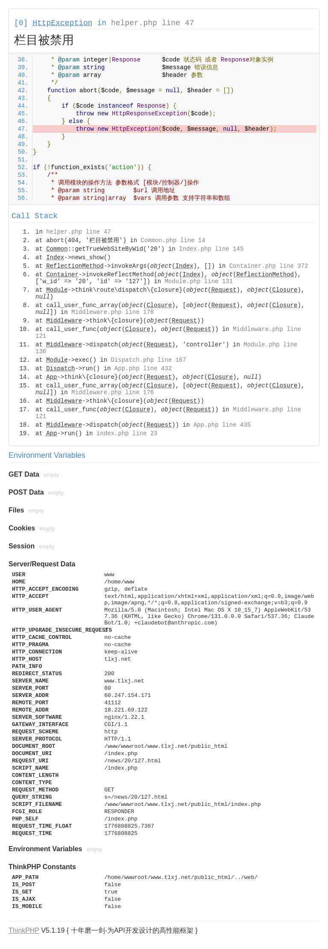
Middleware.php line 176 (112, 312)
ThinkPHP (24, 930)
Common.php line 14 (173, 240)
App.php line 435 (222, 425)
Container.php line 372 (268, 266)
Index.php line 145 (211, 249)
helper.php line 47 (152, 23)
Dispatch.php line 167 (148, 360)
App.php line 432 (143, 368)
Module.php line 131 (198, 281)
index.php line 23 (127, 433)
